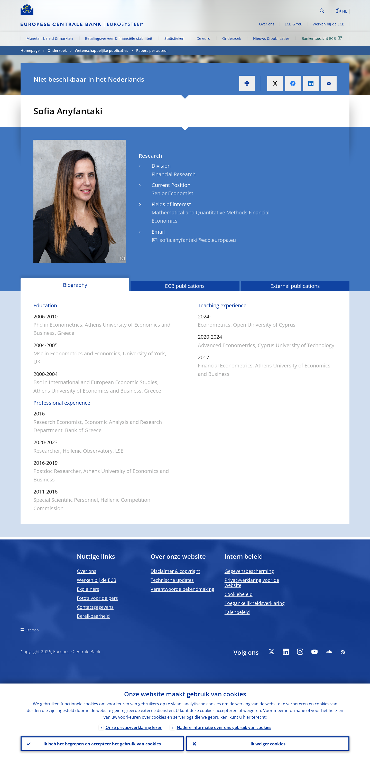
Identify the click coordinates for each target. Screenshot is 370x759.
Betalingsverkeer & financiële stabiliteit (118, 38)
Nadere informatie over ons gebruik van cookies (224, 727)
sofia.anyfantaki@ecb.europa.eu (198, 239)
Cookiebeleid (239, 594)
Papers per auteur (152, 50)
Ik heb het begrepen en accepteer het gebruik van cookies (102, 744)
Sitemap (32, 630)
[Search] (292, 10)
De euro (203, 38)
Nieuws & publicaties (271, 38)
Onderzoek (231, 38)
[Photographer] (122, 258)
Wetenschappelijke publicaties (101, 50)
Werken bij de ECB (328, 24)
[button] (331, 11)
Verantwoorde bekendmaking (182, 589)
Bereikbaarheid (93, 616)
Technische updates (172, 580)
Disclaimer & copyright (175, 571)
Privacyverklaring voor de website (252, 582)
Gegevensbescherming (249, 571)
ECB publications (185, 285)
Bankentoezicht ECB (323, 38)
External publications (295, 285)
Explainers (88, 589)
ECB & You (293, 24)
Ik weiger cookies (268, 744)
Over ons (266, 24)
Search (322, 10)
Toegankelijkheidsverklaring (255, 603)
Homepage (30, 50)
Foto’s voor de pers (97, 598)
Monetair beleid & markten (49, 38)
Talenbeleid (237, 612)
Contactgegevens (95, 607)
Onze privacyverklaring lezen (134, 727)
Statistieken (174, 38)
